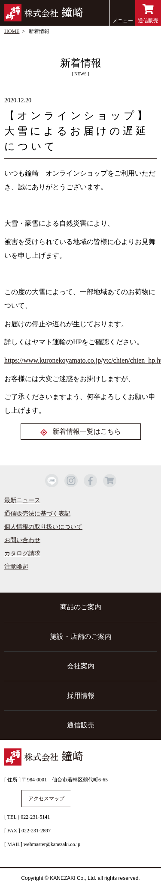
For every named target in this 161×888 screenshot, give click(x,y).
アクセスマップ (46, 799)
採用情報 (80, 695)
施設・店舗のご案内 (81, 636)
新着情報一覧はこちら (86, 431)
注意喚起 (16, 566)
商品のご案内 (80, 607)
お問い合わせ (22, 540)
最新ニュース (22, 500)
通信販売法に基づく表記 (37, 513)
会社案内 (80, 666)
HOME (11, 31)
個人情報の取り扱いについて (43, 527)
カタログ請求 (22, 553)
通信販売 (148, 14)
